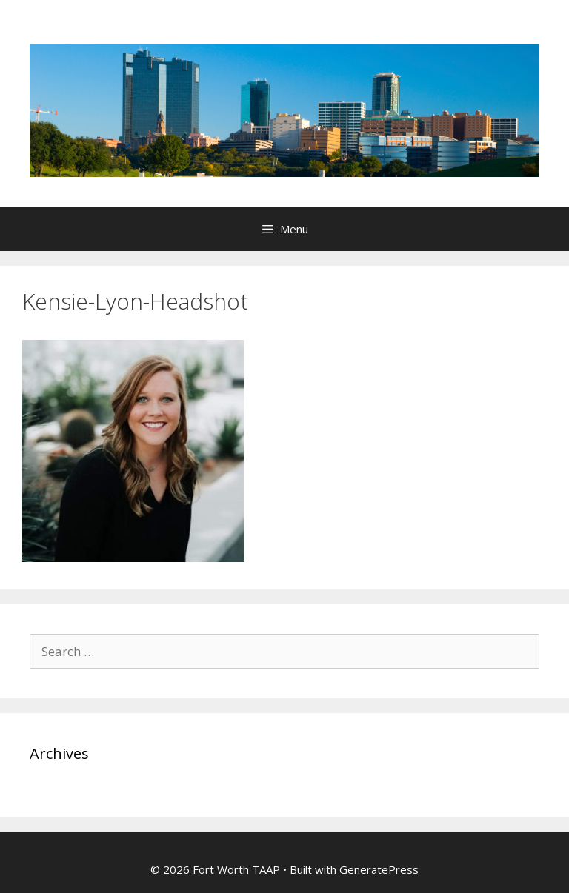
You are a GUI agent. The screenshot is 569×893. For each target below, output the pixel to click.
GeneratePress (379, 869)
